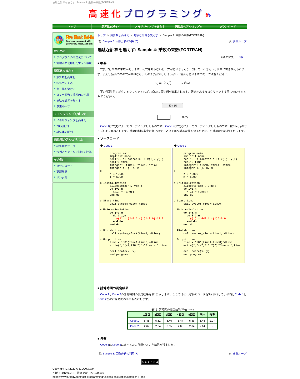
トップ (72, 26)
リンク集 (61, 177)
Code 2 (169, 126)
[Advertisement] (173, 272)
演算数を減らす (110, 26)
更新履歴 (61, 171)
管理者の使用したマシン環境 (74, 63)
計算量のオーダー (67, 146)
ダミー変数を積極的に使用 (72, 94)
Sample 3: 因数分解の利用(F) (120, 41)
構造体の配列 (64, 131)
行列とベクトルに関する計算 (74, 151)
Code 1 (104, 126)
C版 (241, 57)
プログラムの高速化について (74, 57)
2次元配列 (62, 126)
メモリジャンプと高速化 (71, 120)
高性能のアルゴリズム (188, 26)
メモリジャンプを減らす (150, 26)
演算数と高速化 (119, 35)
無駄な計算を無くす (146, 35)
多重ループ (239, 41)
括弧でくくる (64, 83)
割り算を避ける (65, 88)
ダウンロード (228, 26)
